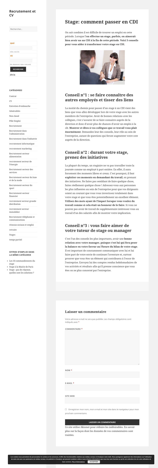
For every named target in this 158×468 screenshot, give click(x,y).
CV (10, 101)
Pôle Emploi (14, 121)
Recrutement (15, 126)
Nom (68, 370)
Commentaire (73, 329)
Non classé (14, 116)
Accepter (94, 462)
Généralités (14, 111)
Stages (12, 234)
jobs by (12, 74)
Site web (70, 396)
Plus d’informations (78, 462)
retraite (13, 229)
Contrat (12, 96)
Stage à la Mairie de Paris (21, 266)
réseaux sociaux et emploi (21, 224)
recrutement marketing (20, 148)
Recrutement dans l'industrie (23, 138)
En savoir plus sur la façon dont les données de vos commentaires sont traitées (100, 431)
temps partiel (15, 239)
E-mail (69, 383)
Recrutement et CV (22, 13)
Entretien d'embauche (19, 106)
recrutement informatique (21, 143)
